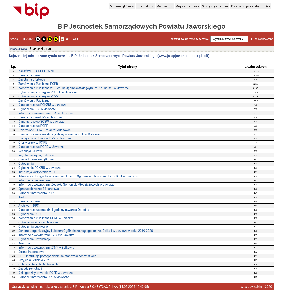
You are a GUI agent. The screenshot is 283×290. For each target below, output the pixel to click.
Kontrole (24, 243)
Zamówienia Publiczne (34, 100)
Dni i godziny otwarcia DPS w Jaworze (44, 138)
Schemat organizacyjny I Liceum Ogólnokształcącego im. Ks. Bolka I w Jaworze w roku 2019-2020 (85, 231)
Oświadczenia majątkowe (36, 159)
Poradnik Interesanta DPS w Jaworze (43, 277)
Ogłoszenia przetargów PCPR (38, 96)
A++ (75, 39)
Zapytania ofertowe (31, 79)
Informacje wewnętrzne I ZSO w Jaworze (46, 235)
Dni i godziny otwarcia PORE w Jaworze (45, 273)
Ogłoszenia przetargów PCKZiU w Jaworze (47, 92)
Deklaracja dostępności (250, 6)
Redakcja (164, 6)
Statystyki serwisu (24, 286)
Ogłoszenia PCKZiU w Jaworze (39, 168)
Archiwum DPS (28, 205)
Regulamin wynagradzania (36, 155)
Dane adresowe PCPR (33, 126)
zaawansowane (264, 39)
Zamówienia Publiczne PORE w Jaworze (45, 218)
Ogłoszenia (26, 163)
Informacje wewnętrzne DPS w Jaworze (45, 113)
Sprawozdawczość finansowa (38, 189)
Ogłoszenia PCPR (30, 214)
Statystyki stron (215, 6)
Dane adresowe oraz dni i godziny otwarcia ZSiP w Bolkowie (59, 134)
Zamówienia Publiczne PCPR (38, 84)
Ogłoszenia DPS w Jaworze (37, 109)
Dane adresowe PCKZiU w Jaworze (42, 105)
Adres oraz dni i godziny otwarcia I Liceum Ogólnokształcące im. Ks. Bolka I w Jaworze (78, 176)
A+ (68, 39)
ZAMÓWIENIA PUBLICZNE (36, 71)
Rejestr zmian (187, 6)
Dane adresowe (29, 75)
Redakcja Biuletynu (31, 151)
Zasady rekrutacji (30, 268)
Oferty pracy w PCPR (32, 142)
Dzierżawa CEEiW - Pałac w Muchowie (44, 130)
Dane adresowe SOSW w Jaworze (41, 121)
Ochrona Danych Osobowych (38, 264)
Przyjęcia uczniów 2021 (34, 260)
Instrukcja (145, 6)
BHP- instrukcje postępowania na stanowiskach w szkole (57, 256)
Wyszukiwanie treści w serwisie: (190, 39)
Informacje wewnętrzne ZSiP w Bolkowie (46, 247)
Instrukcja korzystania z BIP (37, 172)
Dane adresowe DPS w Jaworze (40, 117)
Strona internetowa (31, 252)
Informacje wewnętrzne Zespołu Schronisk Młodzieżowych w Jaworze (66, 184)
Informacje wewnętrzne (34, 180)
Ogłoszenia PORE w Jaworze (38, 222)
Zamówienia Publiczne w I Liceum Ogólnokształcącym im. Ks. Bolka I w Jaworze (73, 88)
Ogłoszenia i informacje (34, 239)
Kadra (22, 197)
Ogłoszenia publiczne (33, 226)
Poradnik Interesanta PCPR (36, 193)
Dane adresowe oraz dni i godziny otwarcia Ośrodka (53, 210)
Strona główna (122, 6)
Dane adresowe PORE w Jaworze (41, 147)
